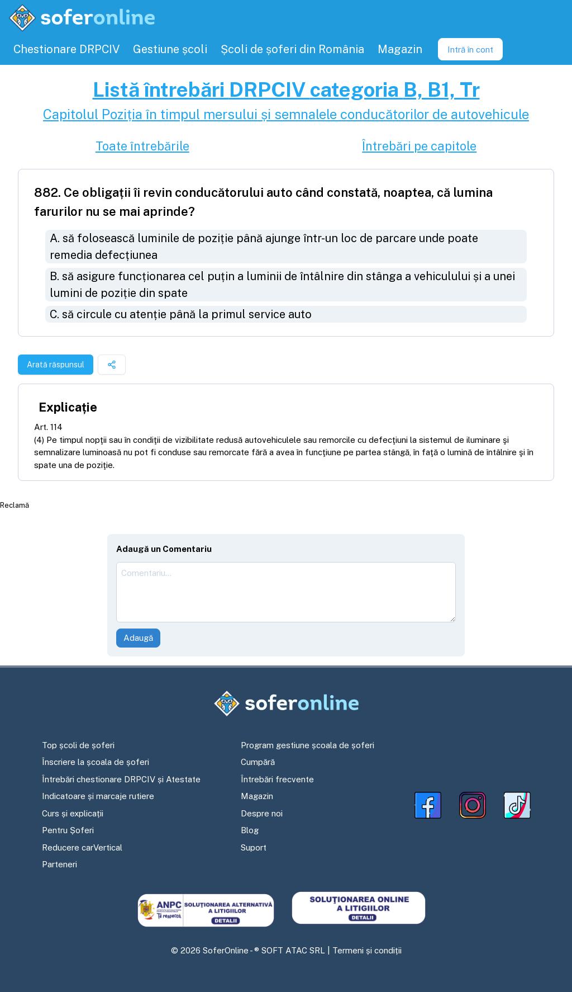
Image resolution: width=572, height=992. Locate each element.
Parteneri (59, 864)
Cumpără (258, 762)
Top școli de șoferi (78, 745)
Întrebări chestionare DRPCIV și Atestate (121, 779)
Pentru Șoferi (68, 830)
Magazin (257, 796)
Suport (253, 847)
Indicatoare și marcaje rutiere (98, 796)
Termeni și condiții (367, 950)
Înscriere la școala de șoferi (95, 762)
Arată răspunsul (55, 364)
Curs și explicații (72, 813)
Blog (250, 830)
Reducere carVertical (82, 847)
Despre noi (262, 813)
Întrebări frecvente (277, 779)
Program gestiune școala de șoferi (307, 745)
